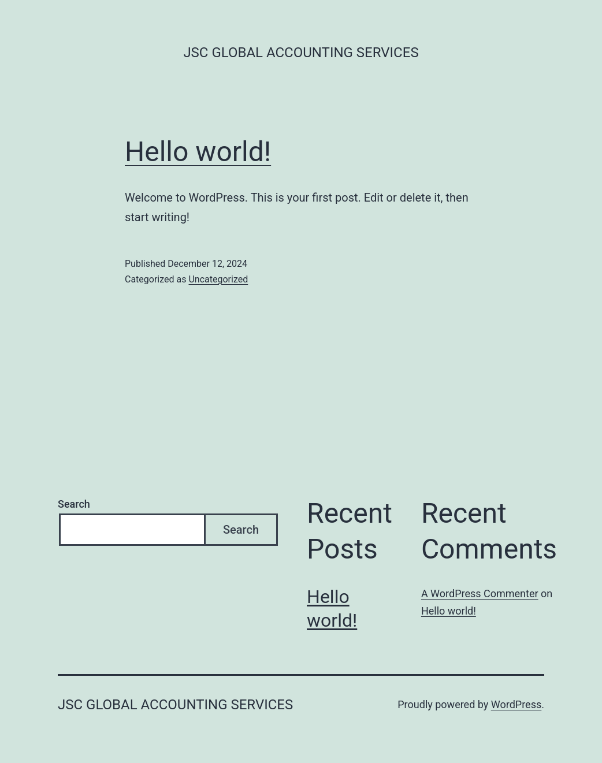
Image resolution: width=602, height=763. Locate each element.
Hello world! (198, 151)
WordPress (516, 704)
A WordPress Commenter (479, 593)
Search (74, 504)
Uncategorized (218, 279)
